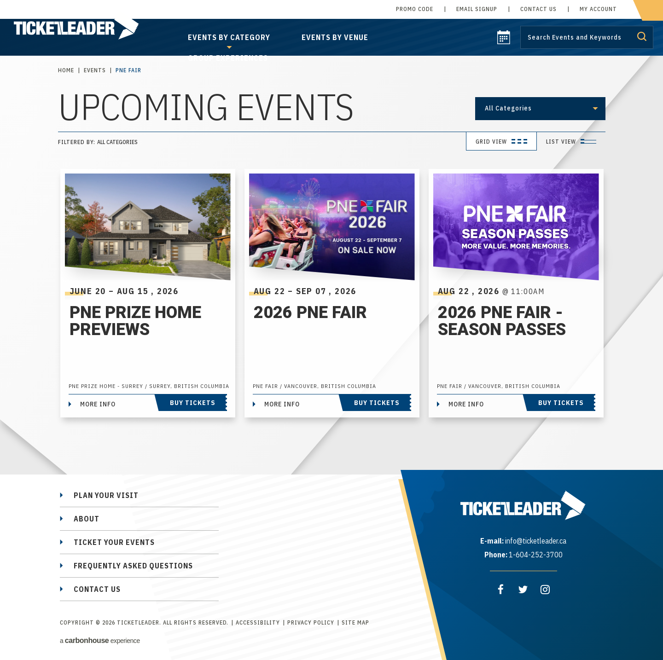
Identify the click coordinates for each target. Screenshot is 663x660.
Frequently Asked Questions (133, 565)
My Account (598, 9)
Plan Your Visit (106, 495)
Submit (641, 36)
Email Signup (476, 9)
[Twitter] (523, 589)
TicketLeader (87, 28)
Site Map (355, 622)
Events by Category (229, 37)
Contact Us (538, 9)
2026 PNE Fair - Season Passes (502, 325)
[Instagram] (545, 589)
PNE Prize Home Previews (135, 321)
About (86, 518)
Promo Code (414, 9)
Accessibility (258, 622)
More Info (98, 404)
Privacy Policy (310, 622)
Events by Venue (335, 37)
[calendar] (503, 41)
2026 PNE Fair (310, 313)
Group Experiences (228, 58)
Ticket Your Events (114, 542)
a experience (100, 640)
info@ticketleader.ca (535, 540)
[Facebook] (501, 589)
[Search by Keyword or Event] (586, 37)
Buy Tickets (192, 403)
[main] (331, 242)
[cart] (648, 10)
